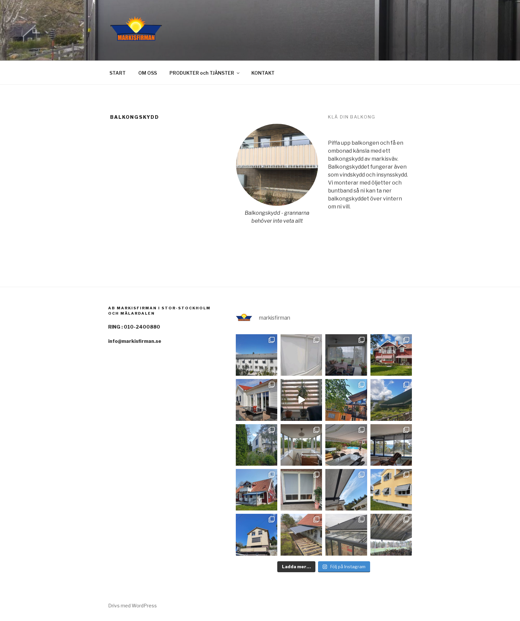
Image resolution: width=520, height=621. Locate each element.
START (117, 73)
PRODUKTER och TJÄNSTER (204, 73)
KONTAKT (263, 73)
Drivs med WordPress (132, 605)
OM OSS (147, 73)
